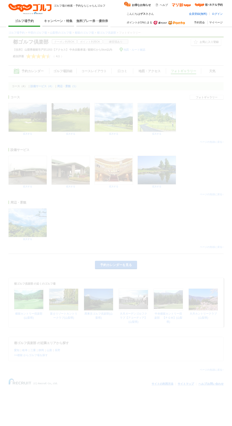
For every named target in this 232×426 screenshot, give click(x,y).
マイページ (216, 22)
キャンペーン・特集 (58, 21)
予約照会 (199, 22)
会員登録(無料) (198, 13)
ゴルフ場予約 (24, 21)
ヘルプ (164, 5)
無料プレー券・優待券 (92, 21)
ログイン (217, 13)
